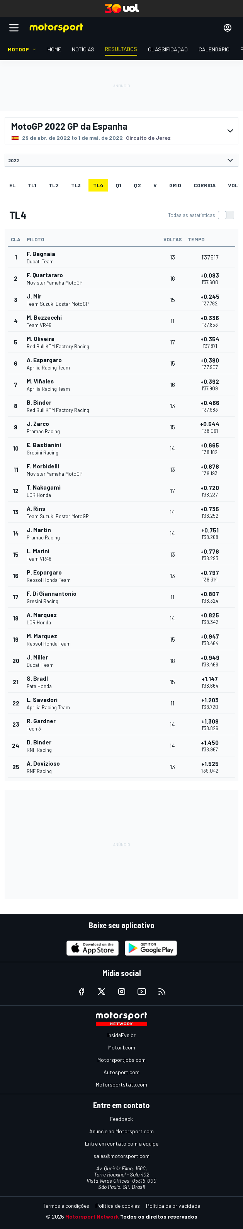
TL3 (76, 185)
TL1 (32, 185)
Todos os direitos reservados (158, 1216)
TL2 (54, 185)
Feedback (121, 1118)
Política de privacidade (173, 1205)
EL (12, 185)
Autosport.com (121, 1072)
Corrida (205, 185)
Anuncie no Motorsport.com (121, 1131)
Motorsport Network (92, 1216)
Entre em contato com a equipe (121, 1143)
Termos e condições (66, 1205)
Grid (175, 185)
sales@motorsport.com (121, 1156)
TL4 (98, 185)
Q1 (118, 185)
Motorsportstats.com (121, 1084)
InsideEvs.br (121, 1035)
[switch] (201, 215)
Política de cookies (117, 1205)
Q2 (137, 185)
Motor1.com (121, 1047)
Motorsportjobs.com (121, 1059)
